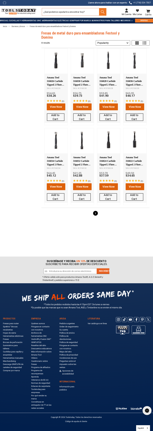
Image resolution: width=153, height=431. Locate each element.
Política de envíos (67, 333)
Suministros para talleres (106, 20)
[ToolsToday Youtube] (130, 319)
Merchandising (9, 361)
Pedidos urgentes (67, 323)
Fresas (6, 339)
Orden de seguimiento (69, 326)
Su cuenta (63, 330)
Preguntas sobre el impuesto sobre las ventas (67, 364)
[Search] (101, 12)
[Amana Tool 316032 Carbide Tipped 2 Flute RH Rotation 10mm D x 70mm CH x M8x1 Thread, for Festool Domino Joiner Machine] (82, 138)
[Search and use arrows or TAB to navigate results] (74, 12)
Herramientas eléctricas (55, 20)
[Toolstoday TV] (122, 330)
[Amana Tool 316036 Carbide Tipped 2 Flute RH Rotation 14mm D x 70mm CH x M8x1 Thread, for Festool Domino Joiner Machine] (134, 61)
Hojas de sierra (9, 333)
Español (141, 428)
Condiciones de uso (68, 358)
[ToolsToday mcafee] (121, 408)
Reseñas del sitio (38, 345)
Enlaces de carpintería (40, 386)
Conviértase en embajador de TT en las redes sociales (41, 405)
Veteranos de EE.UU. (40, 380)
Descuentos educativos (41, 348)
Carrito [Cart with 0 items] (148, 14)
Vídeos (34, 358)
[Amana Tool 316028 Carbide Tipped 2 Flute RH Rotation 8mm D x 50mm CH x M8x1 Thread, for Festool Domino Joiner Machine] (108, 61)
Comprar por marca (80, 20)
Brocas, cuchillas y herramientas (18, 20)
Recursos (125, 20)
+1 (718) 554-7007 (142, 2)
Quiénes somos (38, 323)
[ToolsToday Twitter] (148, 319)
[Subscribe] (105, 271)
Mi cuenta (126, 14)
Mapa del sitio (65, 352)
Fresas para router (11, 323)
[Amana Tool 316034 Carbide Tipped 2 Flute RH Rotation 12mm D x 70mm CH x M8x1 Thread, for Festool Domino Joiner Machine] (56, 138)
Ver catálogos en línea (97, 323)
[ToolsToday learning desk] (138, 330)
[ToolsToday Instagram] (118, 319)
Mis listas (137, 14)
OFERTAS (144, 20)
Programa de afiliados (40, 367)
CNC (39, 20)
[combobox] (113, 42)
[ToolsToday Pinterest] (142, 319)
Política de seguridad (68, 342)
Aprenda (35, 377)
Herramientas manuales (13, 358)
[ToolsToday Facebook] (136, 319)
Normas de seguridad (40, 383)
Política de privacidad (68, 355)
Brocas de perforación (12, 342)
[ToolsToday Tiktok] (124, 319)
